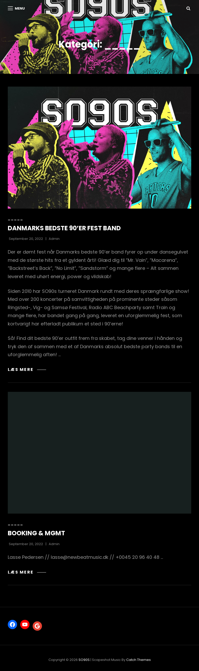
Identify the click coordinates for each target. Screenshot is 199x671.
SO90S (84, 659)
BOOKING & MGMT (36, 533)
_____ (15, 218)
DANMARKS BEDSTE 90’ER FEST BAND (64, 228)
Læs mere (27, 369)
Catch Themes (138, 659)
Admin (54, 238)
